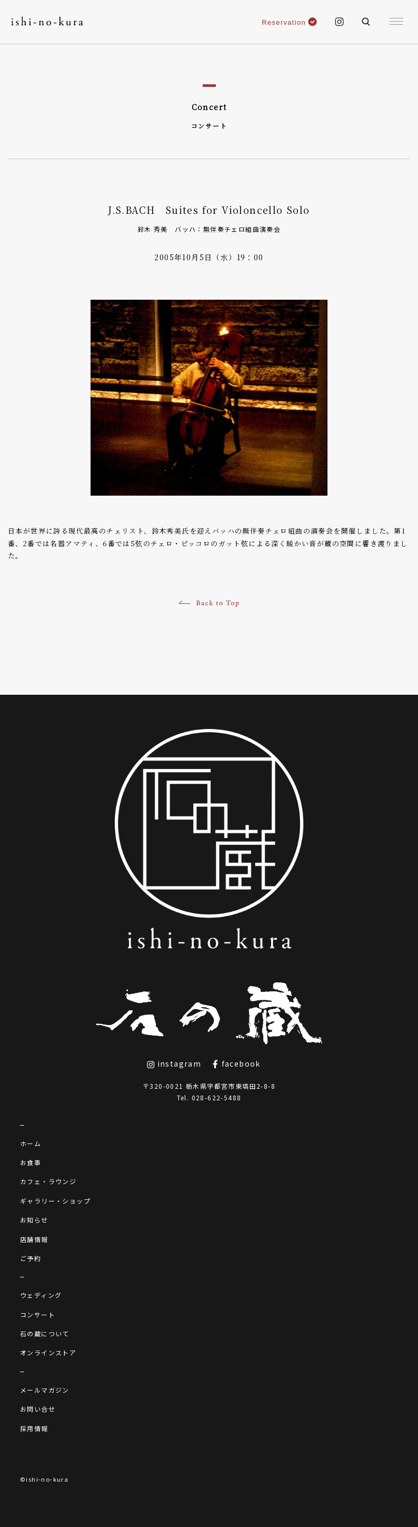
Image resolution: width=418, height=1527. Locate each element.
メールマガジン (44, 1389)
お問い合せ (37, 1408)
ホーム (30, 1143)
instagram (174, 1063)
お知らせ (34, 1219)
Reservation (289, 22)
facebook (236, 1063)
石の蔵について (44, 1333)
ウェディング (41, 1294)
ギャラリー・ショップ (55, 1200)
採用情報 (34, 1428)
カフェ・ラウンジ (48, 1181)
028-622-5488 (217, 1097)
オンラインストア (48, 1352)
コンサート (37, 1314)
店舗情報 (34, 1239)
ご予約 (30, 1258)
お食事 (30, 1162)
